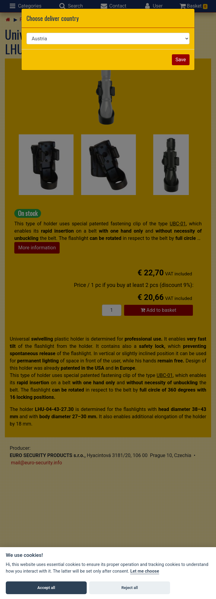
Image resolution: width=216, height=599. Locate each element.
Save (181, 59)
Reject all (129, 587)
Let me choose (144, 571)
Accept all (46, 587)
